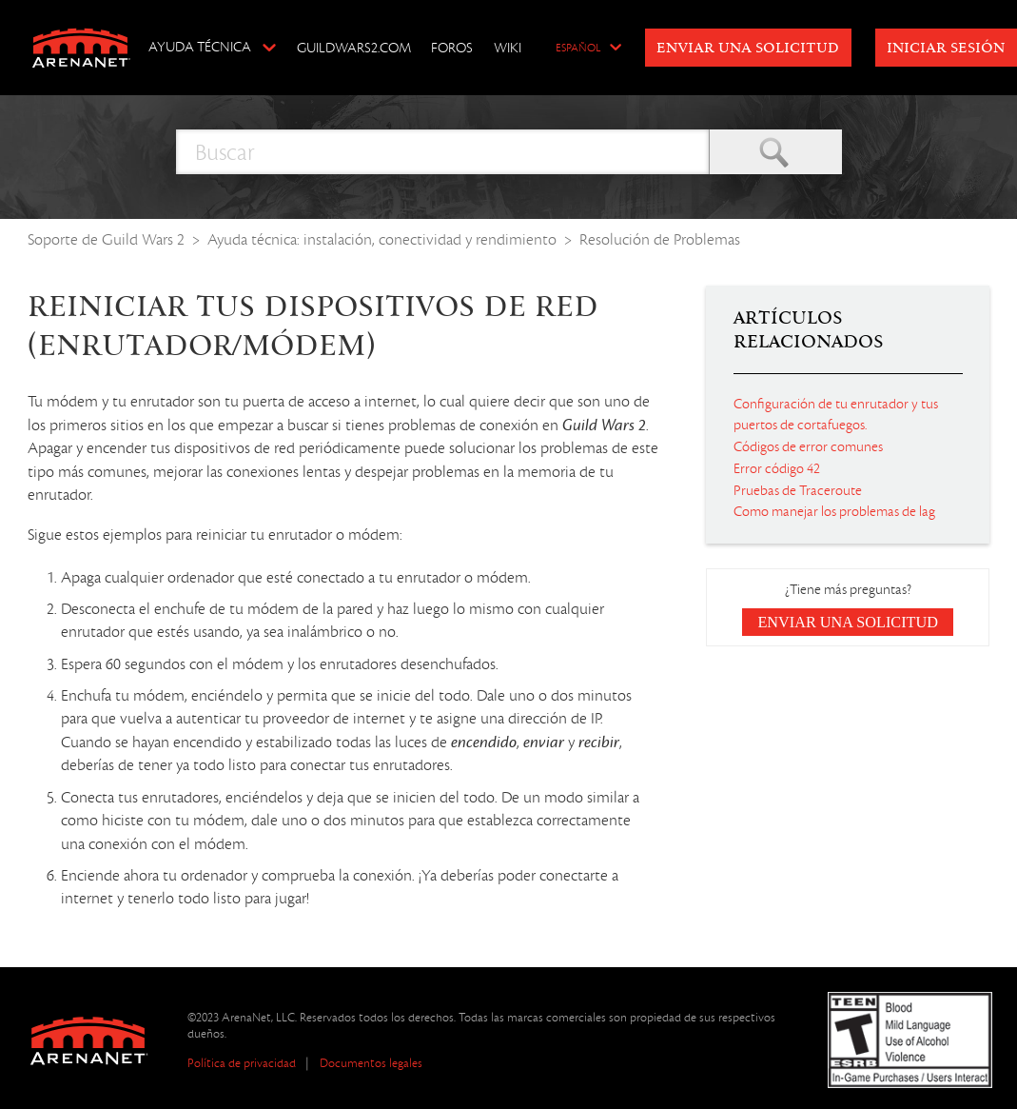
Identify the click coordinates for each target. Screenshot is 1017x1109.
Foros (452, 47)
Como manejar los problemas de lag (834, 511)
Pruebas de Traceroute (797, 490)
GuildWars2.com (354, 47)
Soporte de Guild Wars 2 (106, 239)
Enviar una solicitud (747, 48)
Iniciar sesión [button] (946, 48)
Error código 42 (776, 468)
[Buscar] (442, 151)
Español (578, 48)
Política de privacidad (241, 1063)
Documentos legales (371, 1063)
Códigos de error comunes (808, 446)
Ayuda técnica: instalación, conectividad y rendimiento (382, 239)
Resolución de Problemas (659, 239)
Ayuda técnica (199, 46)
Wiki (507, 47)
